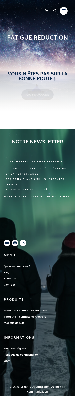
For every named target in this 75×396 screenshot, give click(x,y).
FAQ (6, 272)
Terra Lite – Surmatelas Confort (25, 317)
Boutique (10, 278)
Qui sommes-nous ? (17, 266)
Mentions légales (15, 348)
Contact (9, 285)
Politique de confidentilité (21, 354)
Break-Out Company (34, 387)
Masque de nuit (14, 323)
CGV (7, 361)
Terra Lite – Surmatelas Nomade (25, 310)
